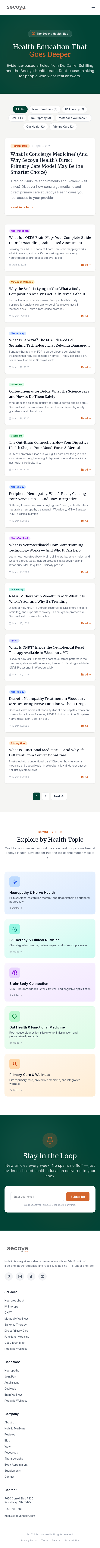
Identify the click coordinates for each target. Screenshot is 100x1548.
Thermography (14, 1458)
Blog (7, 1440)
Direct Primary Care (17, 1330)
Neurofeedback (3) (44, 109)
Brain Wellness (14, 1394)
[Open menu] (93, 7)
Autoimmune (12, 1382)
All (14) (20, 109)
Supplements (13, 1470)
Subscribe (78, 1197)
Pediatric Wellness (16, 1348)
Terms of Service (50, 1540)
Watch (8, 1446)
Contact (9, 1476)
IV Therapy (11, 1306)
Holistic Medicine (15, 1428)
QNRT (8, 1312)
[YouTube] (42, 1276)
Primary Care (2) (63, 126)
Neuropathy (12, 1370)
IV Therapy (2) (74, 109)
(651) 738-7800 (14, 1509)
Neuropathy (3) (41, 117)
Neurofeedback (14, 1300)
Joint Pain (11, 1376)
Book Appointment (16, 1464)
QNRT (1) (17, 117)
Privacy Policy (29, 1540)
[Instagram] (20, 1276)
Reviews (10, 1434)
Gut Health (11, 1388)
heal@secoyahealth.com (20, 1515)
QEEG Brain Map (15, 1342)
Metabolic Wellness (17, 1318)
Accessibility (72, 1540)
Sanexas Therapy (16, 1324)
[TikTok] (31, 1276)
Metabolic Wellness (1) (74, 117)
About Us (10, 1422)
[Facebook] (9, 1276)
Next (59, 796)
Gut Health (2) (35, 126)
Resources (11, 1452)
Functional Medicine (17, 1336)
